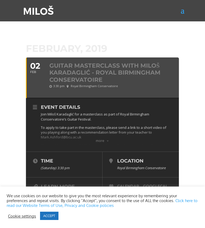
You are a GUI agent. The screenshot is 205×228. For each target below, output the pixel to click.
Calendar (128, 186)
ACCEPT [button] (49, 216)
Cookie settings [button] (22, 216)
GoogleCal (155, 186)
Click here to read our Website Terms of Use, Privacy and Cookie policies (102, 203)
